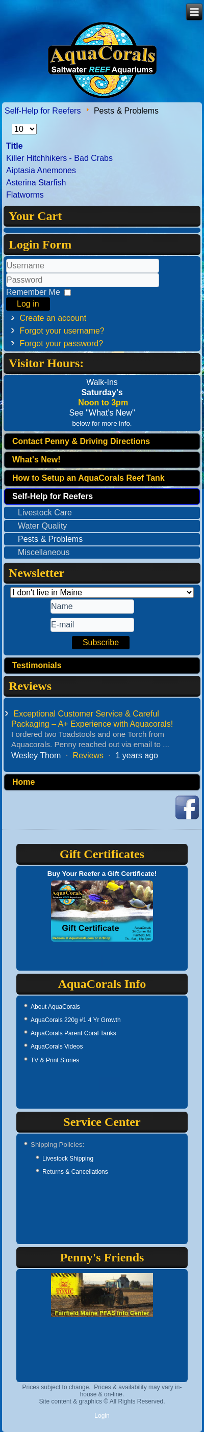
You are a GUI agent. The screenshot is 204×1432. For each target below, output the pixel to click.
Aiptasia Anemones (41, 170)
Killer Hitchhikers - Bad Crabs (59, 158)
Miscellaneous (43, 552)
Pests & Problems (50, 539)
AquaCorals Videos (57, 1046)
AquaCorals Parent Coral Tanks (73, 1033)
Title (14, 146)
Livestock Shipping (67, 1158)
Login (101, 1415)
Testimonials (37, 665)
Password (6, 287)
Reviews (88, 755)
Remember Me (33, 292)
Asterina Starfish (36, 182)
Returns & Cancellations (75, 1171)
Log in (28, 303)
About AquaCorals (55, 1006)
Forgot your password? (61, 343)
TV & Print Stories (55, 1060)
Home (23, 782)
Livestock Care (45, 512)
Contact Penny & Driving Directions (81, 441)
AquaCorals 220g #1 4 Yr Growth (76, 1020)
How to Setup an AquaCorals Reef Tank (88, 478)
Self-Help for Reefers (43, 110)
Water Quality (42, 525)
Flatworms (25, 194)
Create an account (52, 318)
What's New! (36, 459)
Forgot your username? (61, 330)
